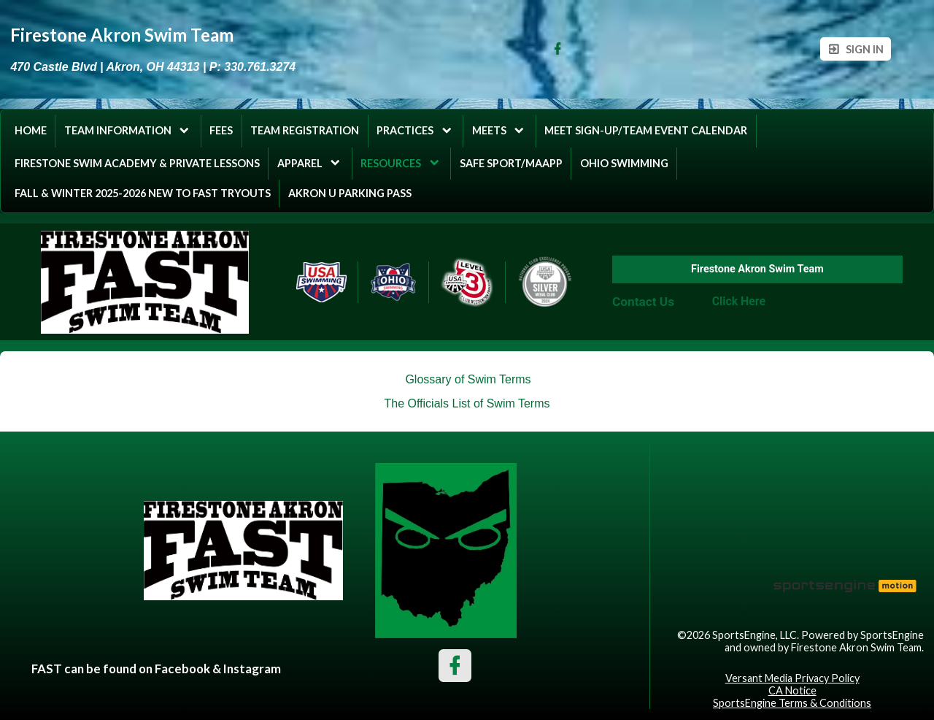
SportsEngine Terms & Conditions (792, 703)
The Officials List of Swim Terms (466, 403)
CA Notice (792, 690)
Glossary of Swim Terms (467, 379)
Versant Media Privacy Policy (792, 678)
